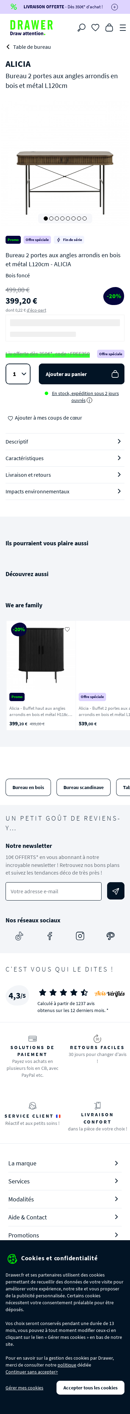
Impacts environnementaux (37, 491)
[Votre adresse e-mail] (54, 891)
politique (67, 1365)
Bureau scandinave (83, 787)
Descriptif (17, 441)
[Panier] (109, 27)
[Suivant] (115, 675)
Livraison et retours (28, 474)
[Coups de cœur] (95, 27)
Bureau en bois (28, 787)
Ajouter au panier (83, 374)
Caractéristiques (25, 458)
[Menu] (123, 27)
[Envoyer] (115, 891)
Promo (13, 239)
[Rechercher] (81, 27)
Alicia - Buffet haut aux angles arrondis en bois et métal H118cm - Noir (40, 714)
